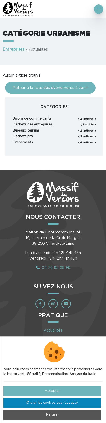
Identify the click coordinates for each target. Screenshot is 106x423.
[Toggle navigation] (98, 9)
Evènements (54, 142)
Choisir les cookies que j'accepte (52, 402)
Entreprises (13, 49)
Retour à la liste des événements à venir (50, 88)
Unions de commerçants (54, 119)
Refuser (52, 414)
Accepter (52, 391)
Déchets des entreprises (54, 124)
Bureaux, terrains (54, 130)
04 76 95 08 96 (53, 268)
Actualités (53, 330)
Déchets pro (54, 136)
